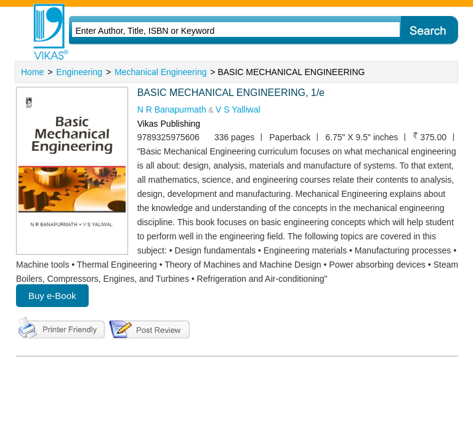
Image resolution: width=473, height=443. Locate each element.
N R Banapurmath (173, 109)
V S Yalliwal (238, 109)
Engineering (79, 72)
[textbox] (219, 30)
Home (32, 72)
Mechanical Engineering (160, 72)
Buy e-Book (52, 295)
